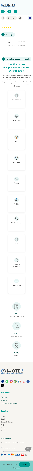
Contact (3, 431)
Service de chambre (7, 422)
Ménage (3, 428)
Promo (3, 416)
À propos (4, 397)
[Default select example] (12, 18)
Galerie (3, 419)
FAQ (2, 425)
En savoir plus (17, 468)
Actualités (4, 400)
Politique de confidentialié (9, 403)
